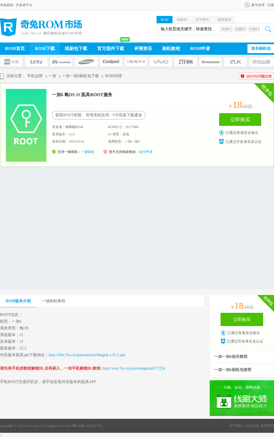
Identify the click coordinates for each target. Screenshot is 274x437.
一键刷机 (88, 152)
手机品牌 (35, 76)
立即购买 (240, 119)
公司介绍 (251, 426)
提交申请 (146, 152)
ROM (164, 20)
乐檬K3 (240, 29)
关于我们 (235, 426)
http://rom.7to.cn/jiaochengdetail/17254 (134, 368)
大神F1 (226, 29)
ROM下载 (45, 48)
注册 (270, 5)
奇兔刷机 (6, 5)
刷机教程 (224, 20)
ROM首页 (15, 48)
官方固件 (202, 20)
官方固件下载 (110, 48)
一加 (52, 76)
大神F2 (254, 29)
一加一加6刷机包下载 (80, 76)
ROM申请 (200, 48)
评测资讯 (143, 48)
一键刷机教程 (53, 301)
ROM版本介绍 (18, 301)
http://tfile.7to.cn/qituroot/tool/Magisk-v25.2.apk (87, 355)
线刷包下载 (76, 48)
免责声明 (267, 426)
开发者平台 (24, 5)
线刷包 (182, 20)
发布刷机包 (261, 48)
